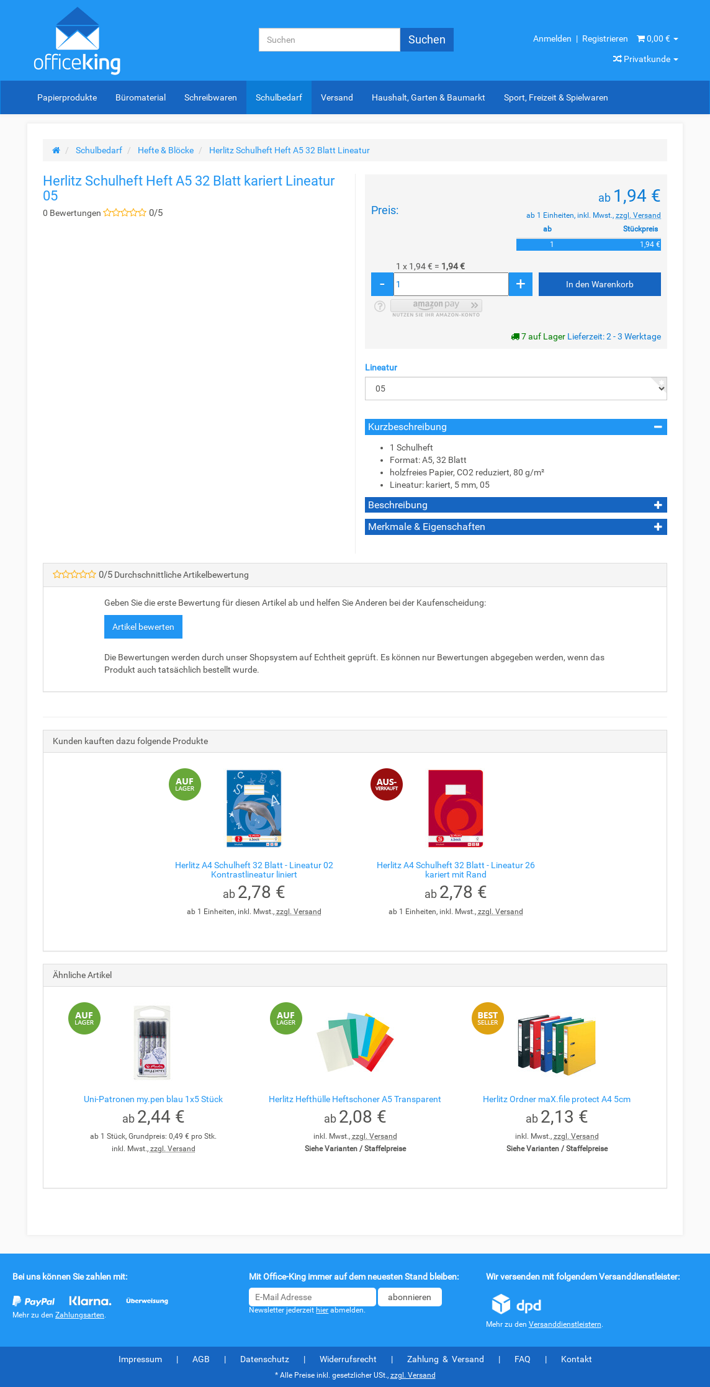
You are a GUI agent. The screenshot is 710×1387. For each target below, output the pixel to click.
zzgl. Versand (638, 215)
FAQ (523, 1359)
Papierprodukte (67, 97)
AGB (201, 1359)
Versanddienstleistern (565, 1324)
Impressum (140, 1359)
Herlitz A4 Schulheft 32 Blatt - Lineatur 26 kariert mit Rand (456, 869)
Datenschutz (264, 1359)
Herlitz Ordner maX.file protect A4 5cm (557, 1099)
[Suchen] (329, 40)
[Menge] (451, 284)
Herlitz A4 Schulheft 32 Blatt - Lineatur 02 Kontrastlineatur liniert (254, 869)
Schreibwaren (210, 97)
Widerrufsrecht (348, 1359)
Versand (337, 97)
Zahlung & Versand (445, 1359)
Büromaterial (140, 97)
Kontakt (576, 1359)
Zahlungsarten (79, 1315)
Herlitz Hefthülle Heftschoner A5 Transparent (355, 1099)
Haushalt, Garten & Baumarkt (428, 97)
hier (322, 1310)
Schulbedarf (279, 97)
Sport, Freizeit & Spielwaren (556, 97)
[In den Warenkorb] (600, 284)
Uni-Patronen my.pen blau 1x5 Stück (153, 1099)
